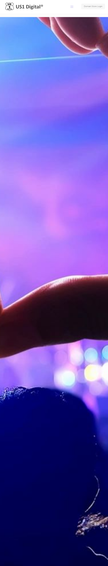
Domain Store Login (93, 6)
